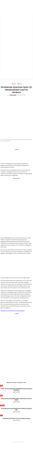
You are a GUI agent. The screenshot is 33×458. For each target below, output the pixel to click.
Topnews (19, 84)
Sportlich (13, 84)
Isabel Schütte (13, 95)
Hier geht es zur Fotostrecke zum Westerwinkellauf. (13, 310)
